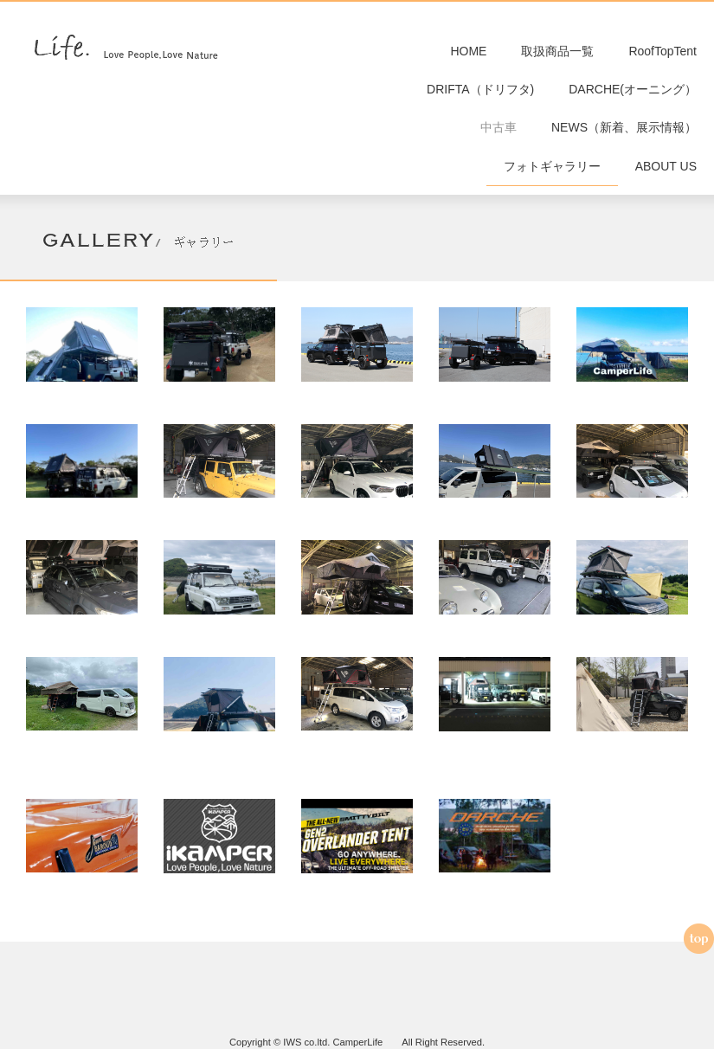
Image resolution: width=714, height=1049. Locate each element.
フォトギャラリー (552, 173)
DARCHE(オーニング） (633, 93)
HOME (468, 52)
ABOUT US (666, 173)
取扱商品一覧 (557, 52)
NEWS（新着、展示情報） (624, 132)
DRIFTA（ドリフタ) (480, 93)
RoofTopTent (662, 52)
